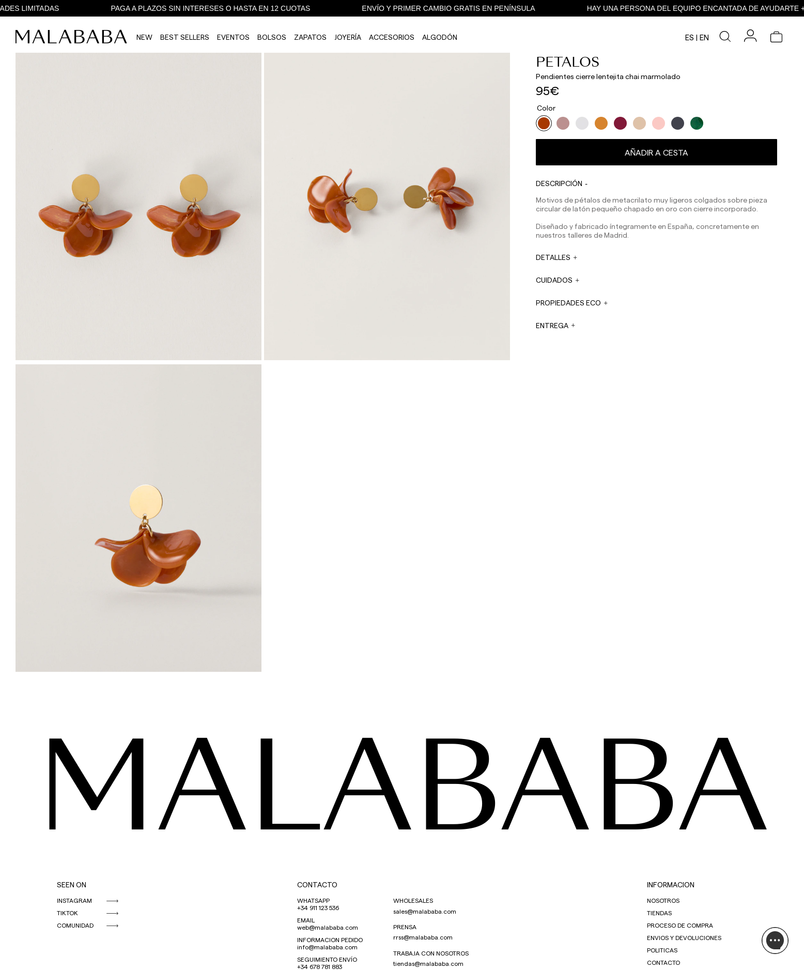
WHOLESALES (413, 900)
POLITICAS (662, 949)
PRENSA (404, 926)
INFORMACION (670, 884)
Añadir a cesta (656, 152)
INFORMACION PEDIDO (330, 939)
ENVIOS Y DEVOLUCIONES (684, 937)
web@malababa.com (327, 927)
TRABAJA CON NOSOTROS (431, 953)
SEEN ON (71, 884)
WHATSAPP (313, 900)
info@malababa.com (327, 946)
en (704, 37)
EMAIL (306, 919)
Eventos (233, 37)
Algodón (439, 37)
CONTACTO (317, 884)
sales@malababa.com (424, 911)
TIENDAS (659, 912)
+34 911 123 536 (318, 907)
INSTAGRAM (74, 900)
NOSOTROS (663, 900)
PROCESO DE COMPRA (680, 925)
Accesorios (391, 37)
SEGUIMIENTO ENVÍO (327, 959)
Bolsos (271, 37)
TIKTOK (67, 912)
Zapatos (310, 37)
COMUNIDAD (75, 925)
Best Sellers (184, 37)
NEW (144, 37)
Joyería (347, 37)
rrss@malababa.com (423, 937)
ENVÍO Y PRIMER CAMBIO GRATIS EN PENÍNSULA (451, 8)
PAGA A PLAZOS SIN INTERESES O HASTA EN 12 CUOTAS (213, 8)
